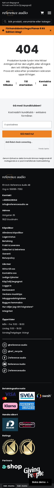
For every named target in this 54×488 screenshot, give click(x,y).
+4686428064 (9, 200)
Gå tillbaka (8, 83)
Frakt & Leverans (11, 245)
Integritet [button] (7, 311)
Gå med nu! (27, 134)
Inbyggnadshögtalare (14, 298)
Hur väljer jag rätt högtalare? (17, 306)
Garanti (6, 253)
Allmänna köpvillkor (12, 232)
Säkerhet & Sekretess (13, 249)
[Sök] (27, 21)
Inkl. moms (8, 486)
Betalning (7, 241)
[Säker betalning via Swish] (44, 396)
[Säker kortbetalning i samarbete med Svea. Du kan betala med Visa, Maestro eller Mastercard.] (10, 396)
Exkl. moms (22, 486)
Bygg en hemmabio (12, 302)
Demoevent (8, 289)
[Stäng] (50, 30)
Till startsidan (26, 83)
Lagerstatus (8, 236)
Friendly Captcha (44, 148)
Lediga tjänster (10, 277)
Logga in (6, 285)
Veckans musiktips (12, 294)
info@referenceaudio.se (15, 204)
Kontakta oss (45, 83)
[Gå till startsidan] (15, 13)
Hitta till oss (8, 268)
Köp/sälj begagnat (12, 281)
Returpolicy (8, 258)
